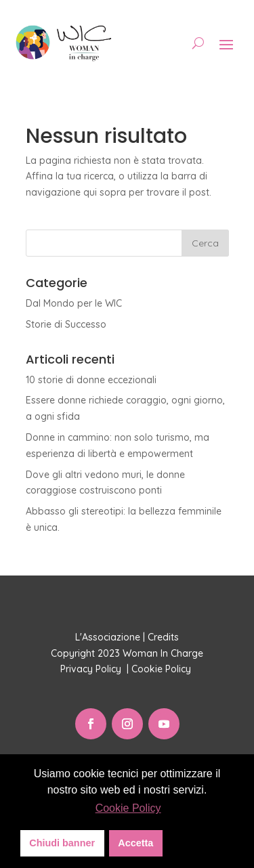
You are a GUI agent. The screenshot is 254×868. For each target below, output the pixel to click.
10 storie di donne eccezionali (91, 380)
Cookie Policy (162, 669)
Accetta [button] (135, 843)
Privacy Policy (92, 669)
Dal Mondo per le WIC (74, 303)
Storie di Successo (66, 324)
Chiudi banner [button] (62, 843)
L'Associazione (107, 637)
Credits (163, 637)
